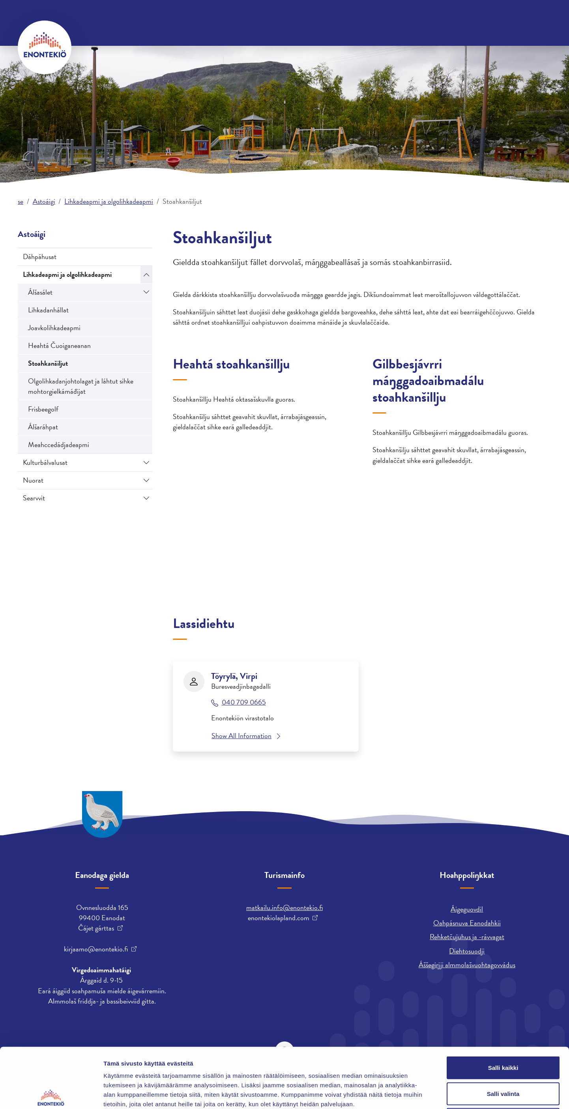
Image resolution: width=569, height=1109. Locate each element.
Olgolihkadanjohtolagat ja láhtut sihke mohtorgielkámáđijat (80, 386)
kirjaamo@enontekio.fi (96, 949)
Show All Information (241, 735)
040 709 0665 (244, 702)
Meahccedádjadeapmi (58, 444)
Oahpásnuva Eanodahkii (467, 922)
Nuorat (33, 480)
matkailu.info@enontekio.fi (284, 907)
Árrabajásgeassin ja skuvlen (436, 47)
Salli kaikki (503, 1005)
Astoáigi (362, 47)
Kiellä (503, 1057)
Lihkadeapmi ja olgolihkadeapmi (108, 201)
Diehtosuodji (467, 950)
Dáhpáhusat (39, 256)
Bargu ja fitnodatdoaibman (291, 47)
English (385, 18)
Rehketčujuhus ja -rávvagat (467, 936)
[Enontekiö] (44, 47)
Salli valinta (503, 1031)
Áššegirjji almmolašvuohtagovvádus (467, 964)
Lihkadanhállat (48, 310)
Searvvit (34, 497)
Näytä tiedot (422, 1093)
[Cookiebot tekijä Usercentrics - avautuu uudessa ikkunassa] (51, 1094)
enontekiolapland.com (278, 918)
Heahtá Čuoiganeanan (59, 345)
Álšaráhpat (43, 426)
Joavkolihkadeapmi (54, 327)
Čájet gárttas (96, 928)
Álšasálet (40, 292)
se (20, 201)
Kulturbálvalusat (45, 462)
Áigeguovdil (467, 909)
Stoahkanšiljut (48, 363)
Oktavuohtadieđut (105, 17)
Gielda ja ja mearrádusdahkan (186, 47)
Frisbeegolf (43, 409)
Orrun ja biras (101, 47)
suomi (414, 18)
